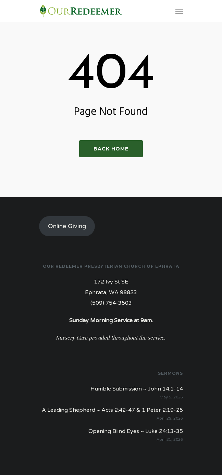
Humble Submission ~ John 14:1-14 (136, 388)
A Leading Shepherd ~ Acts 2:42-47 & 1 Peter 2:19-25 (112, 410)
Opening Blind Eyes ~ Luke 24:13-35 (135, 431)
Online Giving (67, 226)
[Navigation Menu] (179, 11)
